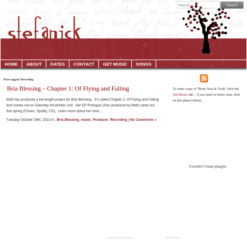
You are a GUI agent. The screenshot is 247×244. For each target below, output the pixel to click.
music (86, 120)
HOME (11, 64)
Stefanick (28, 8)
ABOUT (34, 64)
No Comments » (143, 120)
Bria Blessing (68, 120)
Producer (100, 120)
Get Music (180, 94)
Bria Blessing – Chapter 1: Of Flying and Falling (68, 88)
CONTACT (83, 64)
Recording (118, 120)
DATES (57, 64)
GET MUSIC (115, 64)
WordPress (173, 237)
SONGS (144, 64)
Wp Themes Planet (120, 237)
